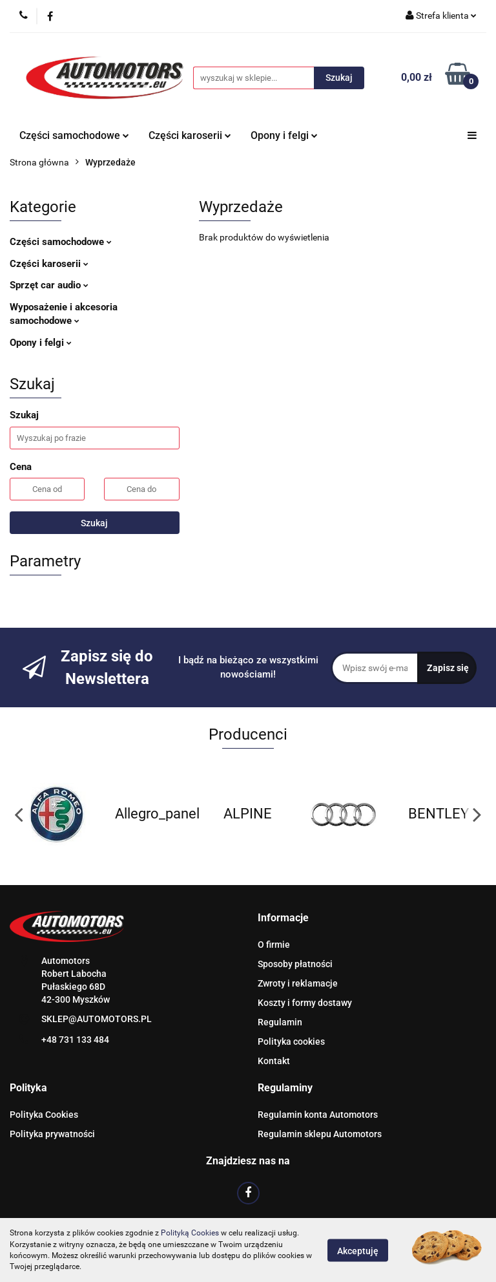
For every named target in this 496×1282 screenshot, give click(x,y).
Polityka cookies (291, 1041)
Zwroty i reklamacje (298, 983)
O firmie (274, 944)
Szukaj (94, 523)
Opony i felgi (284, 135)
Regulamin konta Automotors (318, 1114)
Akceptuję (357, 1250)
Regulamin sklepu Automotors (320, 1134)
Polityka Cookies (44, 1114)
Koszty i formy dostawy (305, 1003)
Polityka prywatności (52, 1134)
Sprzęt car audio (49, 285)
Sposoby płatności (295, 964)
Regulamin (280, 1022)
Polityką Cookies (190, 1232)
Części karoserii (190, 135)
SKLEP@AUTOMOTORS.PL (96, 1019)
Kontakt (274, 1061)
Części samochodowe (74, 135)
